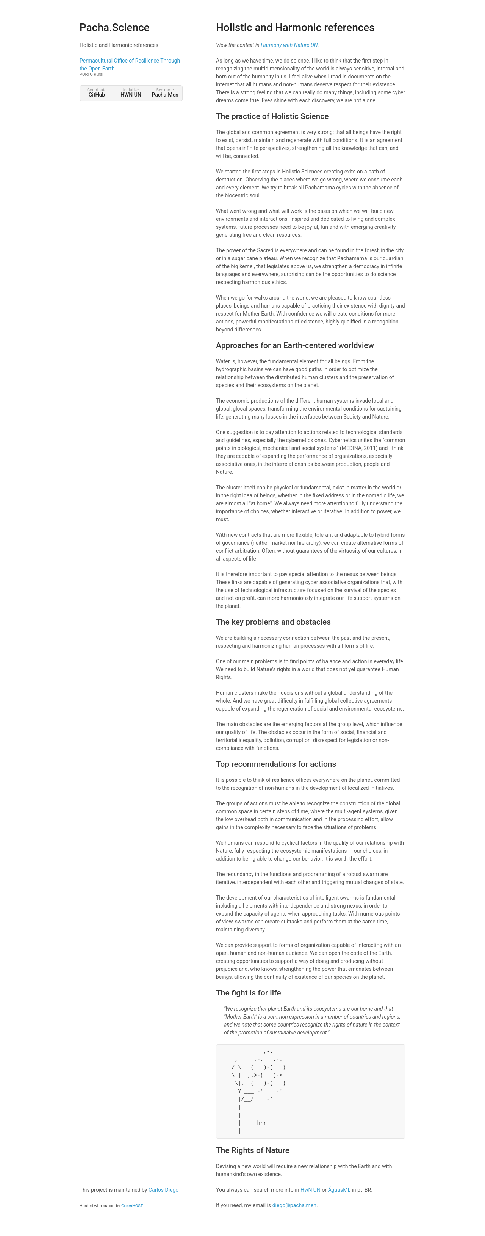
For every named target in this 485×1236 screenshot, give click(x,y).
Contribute (97, 93)
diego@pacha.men (294, 1205)
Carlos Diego (163, 1190)
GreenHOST (132, 1205)
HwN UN (310, 1190)
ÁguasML (339, 1190)
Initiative (131, 93)
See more (165, 93)
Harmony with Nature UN (289, 45)
